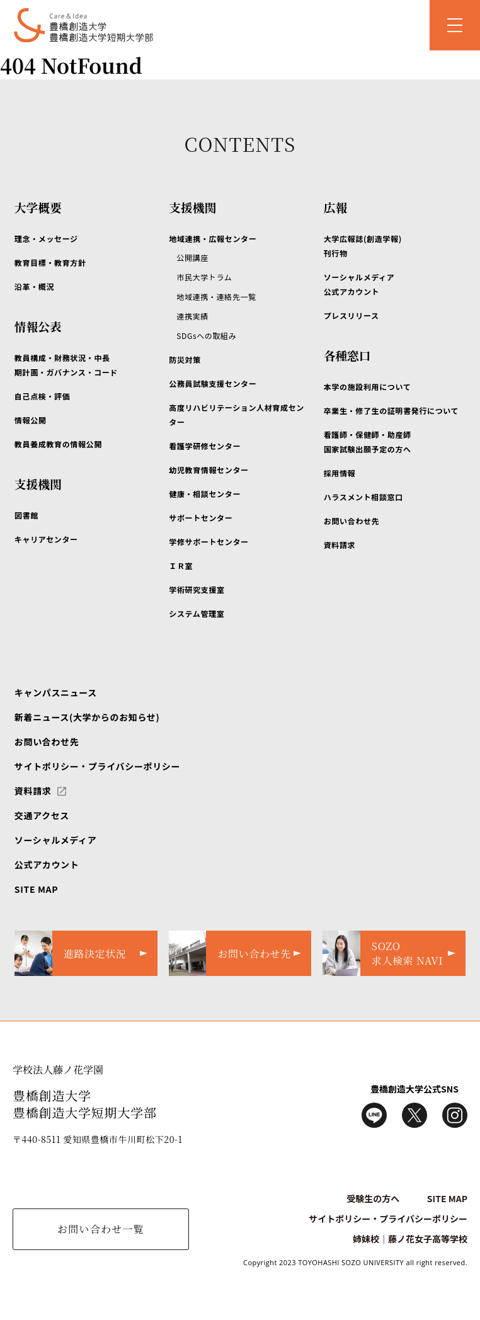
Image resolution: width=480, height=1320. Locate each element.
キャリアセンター (46, 539)
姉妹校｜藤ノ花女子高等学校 (410, 1238)
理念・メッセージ (46, 238)
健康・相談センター (205, 493)
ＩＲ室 (181, 565)
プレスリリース (351, 315)
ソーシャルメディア (55, 840)
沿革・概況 (34, 286)
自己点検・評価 (42, 396)
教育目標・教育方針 (50, 262)
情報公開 (30, 420)
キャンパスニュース (55, 692)
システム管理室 (196, 613)
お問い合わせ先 (351, 520)
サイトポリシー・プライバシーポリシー (97, 766)
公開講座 (192, 257)
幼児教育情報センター (208, 469)
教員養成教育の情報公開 (58, 444)
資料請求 (340, 544)
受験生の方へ (372, 1198)
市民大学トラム (204, 277)
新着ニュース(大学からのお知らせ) (86, 717)
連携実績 (192, 316)
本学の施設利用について (367, 386)
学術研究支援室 (196, 589)
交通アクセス (41, 815)
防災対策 (185, 359)
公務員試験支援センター (212, 383)
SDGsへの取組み (206, 335)
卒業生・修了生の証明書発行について (391, 410)
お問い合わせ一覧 (100, 1229)
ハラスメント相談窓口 (363, 496)
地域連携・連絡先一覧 (216, 296)
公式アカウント (46, 864)
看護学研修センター (205, 445)
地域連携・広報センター (212, 238)
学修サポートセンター (208, 541)
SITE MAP (36, 889)
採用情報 (340, 473)
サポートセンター (200, 517)
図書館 (26, 515)
